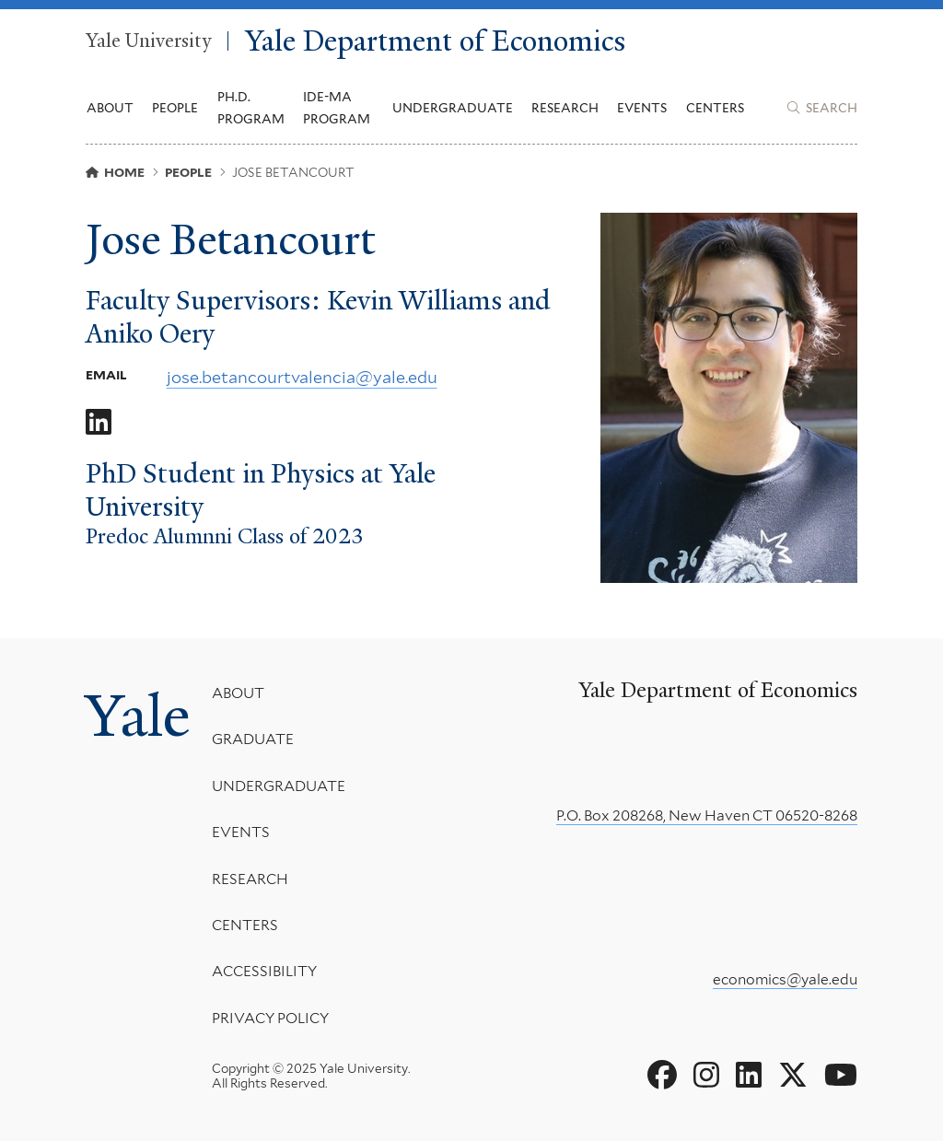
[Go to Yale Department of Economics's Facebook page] (662, 1075)
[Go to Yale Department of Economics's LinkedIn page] (749, 1075)
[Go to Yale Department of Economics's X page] (793, 1075)
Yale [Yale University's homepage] (138, 715)
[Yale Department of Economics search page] (822, 107)
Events (642, 107)
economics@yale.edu (785, 979)
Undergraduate (278, 786)
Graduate (253, 739)
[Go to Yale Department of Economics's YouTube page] (840, 1075)
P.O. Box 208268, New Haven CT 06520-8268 (706, 815)
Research (250, 878)
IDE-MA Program (336, 107)
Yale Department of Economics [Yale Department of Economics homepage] (435, 41)
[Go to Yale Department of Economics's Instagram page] (706, 1075)
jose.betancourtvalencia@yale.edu (302, 377)
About (238, 693)
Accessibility (264, 971)
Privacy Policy (270, 1018)
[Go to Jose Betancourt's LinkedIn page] (98, 422)
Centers (715, 107)
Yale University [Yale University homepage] (148, 41)
